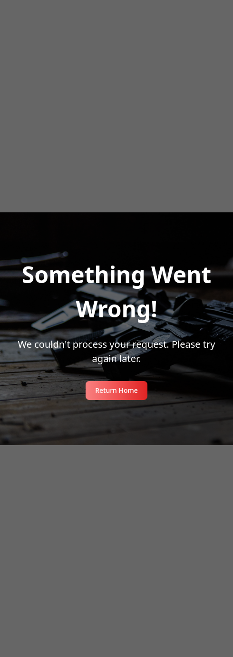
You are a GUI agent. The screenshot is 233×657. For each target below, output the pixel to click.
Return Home (116, 390)
